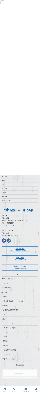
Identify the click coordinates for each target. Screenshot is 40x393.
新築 (5, 336)
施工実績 (5, 188)
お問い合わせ (6, 200)
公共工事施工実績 (10, 350)
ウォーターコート (10, 323)
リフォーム (7, 332)
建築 (3, 180)
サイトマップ (6, 354)
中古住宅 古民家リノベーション (13, 301)
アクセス (5, 283)
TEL (36, 390)
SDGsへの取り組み (8, 279)
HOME (4, 390)
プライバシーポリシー (9, 359)
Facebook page (20, 373)
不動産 (4, 192)
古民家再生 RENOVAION (10, 310)
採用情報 (5, 196)
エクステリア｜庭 (10, 328)
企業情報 (5, 176)
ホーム (4, 292)
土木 (3, 184)
